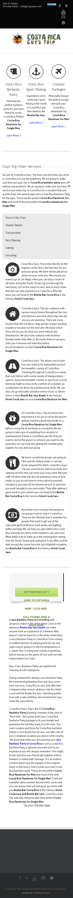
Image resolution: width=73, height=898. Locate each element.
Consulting (11, 255)
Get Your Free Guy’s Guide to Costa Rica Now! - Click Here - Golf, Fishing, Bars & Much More (36, 593)
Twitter (66, 5)
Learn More (13, 135)
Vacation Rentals (13, 225)
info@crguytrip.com (31, 6)
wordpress (27, 892)
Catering (9, 247)
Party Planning (12, 240)
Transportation (13, 232)
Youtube (63, 12)
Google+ (63, 17)
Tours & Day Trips (15, 217)
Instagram (43, 878)
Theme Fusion (42, 892)
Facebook (60, 5)
